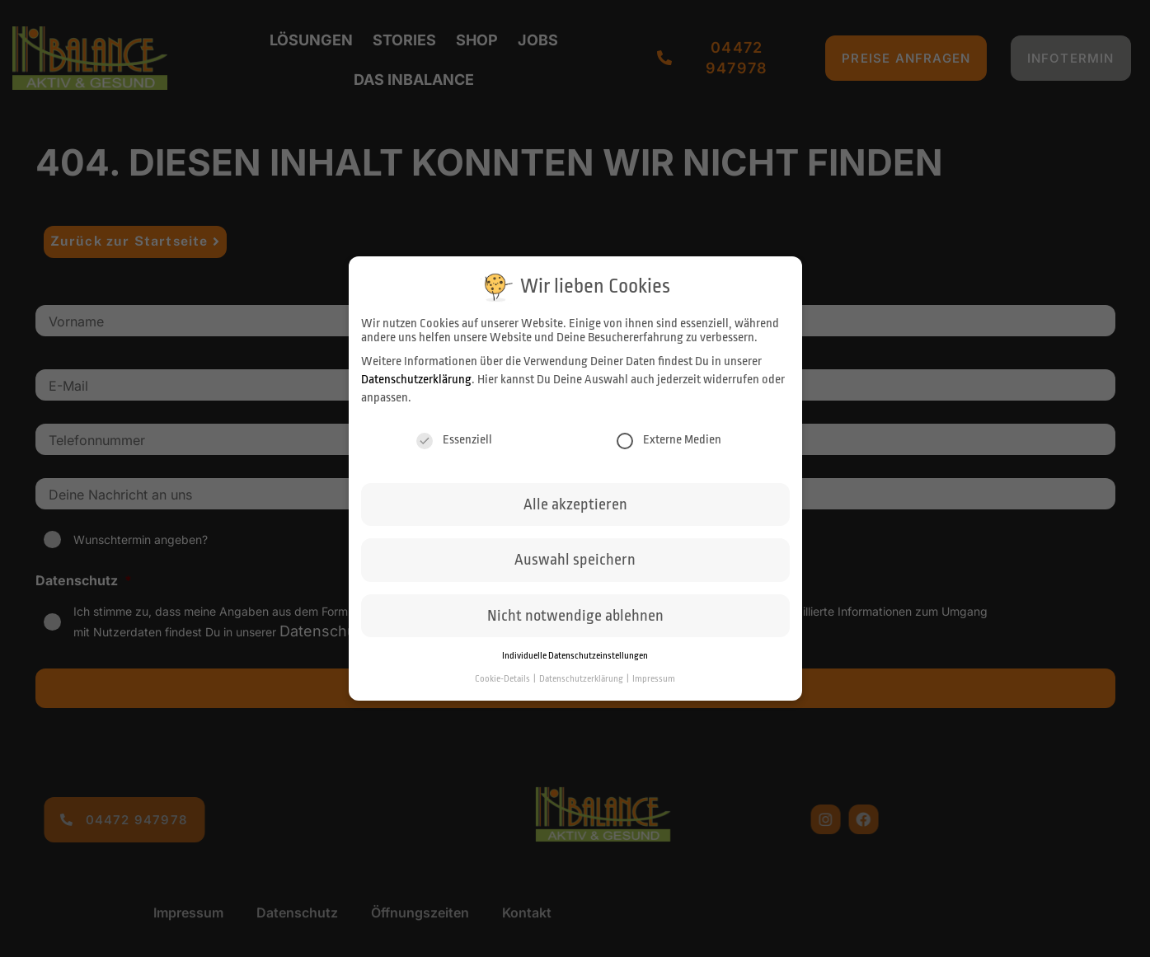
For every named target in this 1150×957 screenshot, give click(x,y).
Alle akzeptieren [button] (575, 504)
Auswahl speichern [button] (575, 560)
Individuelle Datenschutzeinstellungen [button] (575, 655)
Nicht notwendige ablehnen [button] (575, 616)
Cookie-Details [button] (503, 678)
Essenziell (454, 440)
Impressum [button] (653, 678)
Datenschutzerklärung (416, 380)
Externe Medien (669, 440)
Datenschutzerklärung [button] (582, 678)
